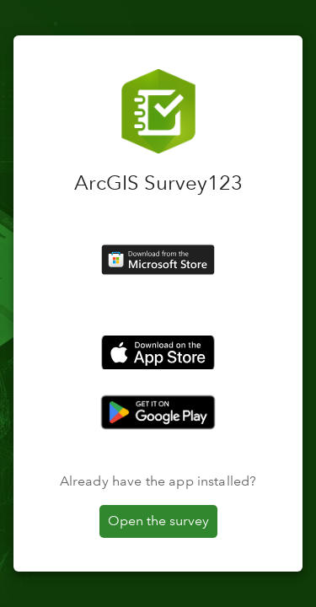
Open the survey (158, 521)
